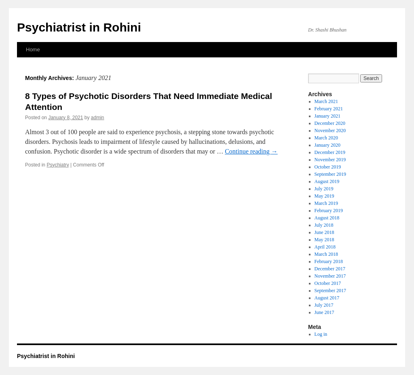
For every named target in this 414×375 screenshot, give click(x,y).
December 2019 (330, 152)
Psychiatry (57, 165)
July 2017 (324, 305)
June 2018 (324, 232)
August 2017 (327, 298)
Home (33, 49)
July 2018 (324, 225)
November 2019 (330, 159)
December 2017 (330, 269)
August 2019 (327, 181)
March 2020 (326, 138)
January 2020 (327, 145)
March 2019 (326, 203)
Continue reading (251, 151)
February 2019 (329, 210)
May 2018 (324, 239)
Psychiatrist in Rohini (79, 27)
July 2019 (324, 189)
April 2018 (325, 247)
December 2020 (330, 123)
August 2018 (327, 218)
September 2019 (330, 174)
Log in (321, 334)
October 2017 (328, 283)
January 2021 (327, 116)
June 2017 (324, 312)
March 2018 (326, 254)
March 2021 (326, 101)
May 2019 (324, 196)
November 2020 (330, 130)
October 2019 (328, 167)
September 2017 (330, 290)
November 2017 (330, 276)
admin (97, 117)
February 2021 (329, 109)
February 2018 (329, 261)
